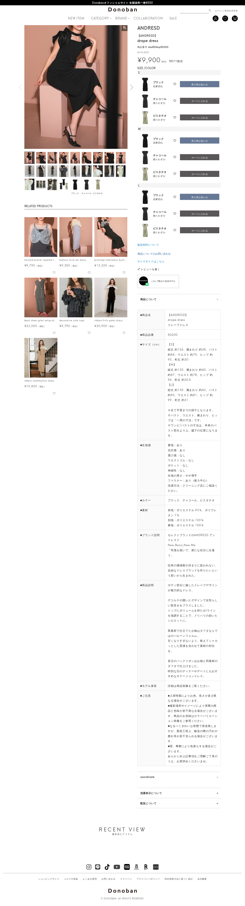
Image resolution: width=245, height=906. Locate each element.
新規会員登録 (231, 10)
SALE (173, 18)
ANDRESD (148, 27)
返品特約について (148, 244)
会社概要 (202, 878)
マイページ (126, 878)
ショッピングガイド (48, 878)
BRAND (121, 18)
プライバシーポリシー (148, 878)
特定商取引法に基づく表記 (179, 878)
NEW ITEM (76, 18)
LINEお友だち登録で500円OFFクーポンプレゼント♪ (122, 3)
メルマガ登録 (71, 878)
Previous (20, 87)
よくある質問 (90, 878)
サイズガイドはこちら (151, 261)
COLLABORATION (148, 18)
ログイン (219, 10)
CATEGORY (100, 18)
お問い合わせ (108, 878)
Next (131, 87)
